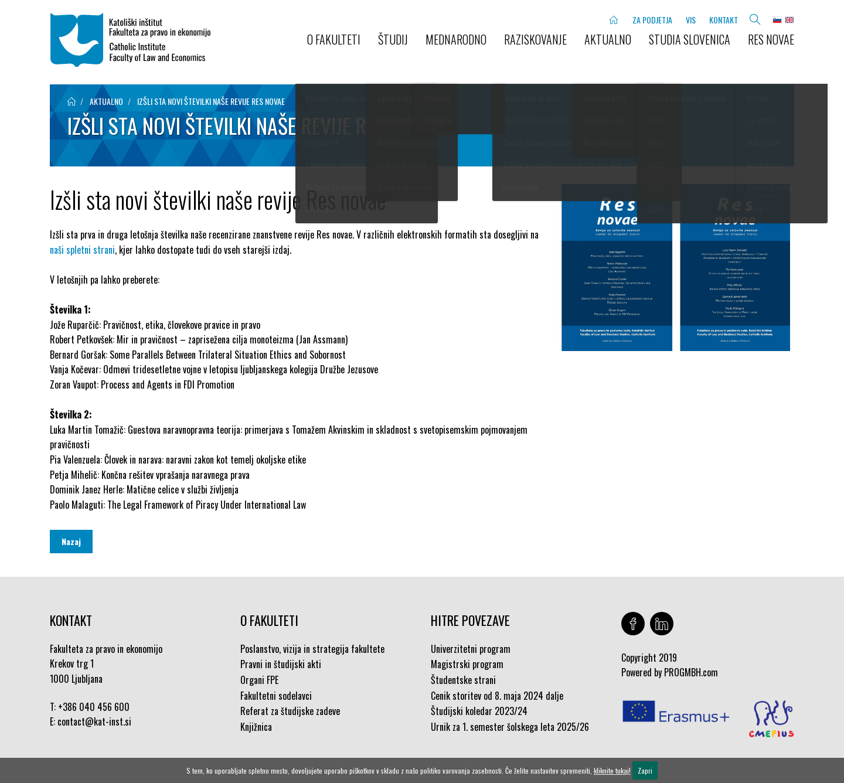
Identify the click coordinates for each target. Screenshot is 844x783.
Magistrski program (467, 664)
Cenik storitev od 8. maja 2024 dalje (497, 696)
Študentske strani (463, 680)
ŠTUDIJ (393, 39)
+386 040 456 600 (94, 707)
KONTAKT (723, 19)
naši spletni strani (82, 250)
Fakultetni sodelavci (276, 696)
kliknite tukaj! (612, 770)
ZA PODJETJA (652, 19)
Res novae (771, 39)
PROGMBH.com (691, 672)
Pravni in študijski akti (280, 664)
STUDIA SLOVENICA (689, 39)
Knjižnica (256, 727)
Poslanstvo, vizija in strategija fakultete (312, 649)
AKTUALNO (607, 39)
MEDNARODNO (456, 39)
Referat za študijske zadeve (290, 711)
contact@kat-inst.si (94, 721)
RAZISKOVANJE (535, 39)
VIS (691, 19)
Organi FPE (259, 680)
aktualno (106, 101)
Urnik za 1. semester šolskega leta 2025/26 (510, 727)
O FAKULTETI (333, 39)
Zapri (645, 770)
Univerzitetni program (471, 649)
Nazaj (71, 541)
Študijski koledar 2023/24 (479, 711)
